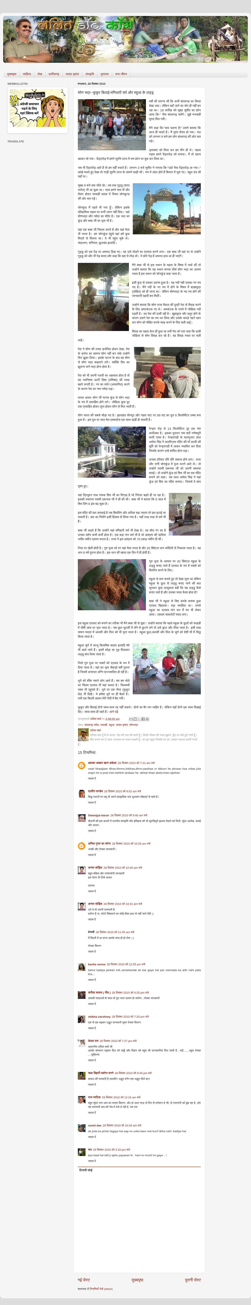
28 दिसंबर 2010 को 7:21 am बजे (136, 763)
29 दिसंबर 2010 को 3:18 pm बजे (111, 1149)
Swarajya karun (98, 815)
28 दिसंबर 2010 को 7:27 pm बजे (118, 1041)
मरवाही (103, 724)
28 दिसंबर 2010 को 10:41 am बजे (123, 903)
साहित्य (27, 74)
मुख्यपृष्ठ (11, 74)
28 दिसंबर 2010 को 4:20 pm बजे (130, 992)
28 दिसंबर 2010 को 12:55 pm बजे (126, 964)
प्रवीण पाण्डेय (95, 791)
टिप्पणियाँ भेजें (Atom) (101, 1289)
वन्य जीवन (121, 74)
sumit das (94, 1125)
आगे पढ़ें (114, 711)
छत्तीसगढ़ (54, 74)
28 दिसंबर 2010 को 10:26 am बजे (131, 843)
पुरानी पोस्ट (193, 1280)
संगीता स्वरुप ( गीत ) (99, 992)
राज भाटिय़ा (94, 1097)
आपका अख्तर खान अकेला (102, 763)
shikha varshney (99, 1016)
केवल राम (93, 1041)
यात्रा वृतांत (72, 74)
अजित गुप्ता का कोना (99, 843)
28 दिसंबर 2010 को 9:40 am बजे (128, 815)
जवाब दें (92, 778)
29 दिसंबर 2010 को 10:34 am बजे (122, 1125)
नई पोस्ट (84, 1280)
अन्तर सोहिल (95, 867)
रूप (90, 1149)
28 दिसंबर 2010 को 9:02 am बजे (122, 791)
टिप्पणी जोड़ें (85, 1170)
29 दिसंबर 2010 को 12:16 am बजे (121, 1097)
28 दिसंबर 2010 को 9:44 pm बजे (133, 1073)
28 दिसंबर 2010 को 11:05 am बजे (115, 932)
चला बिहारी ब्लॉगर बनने (100, 1073)
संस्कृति (90, 74)
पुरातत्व (105, 74)
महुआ (111, 724)
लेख (39, 74)
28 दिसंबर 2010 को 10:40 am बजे (123, 867)
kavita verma (97, 964)
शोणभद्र (133, 724)
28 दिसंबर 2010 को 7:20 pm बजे (130, 1016)
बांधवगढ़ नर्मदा (92, 724)
